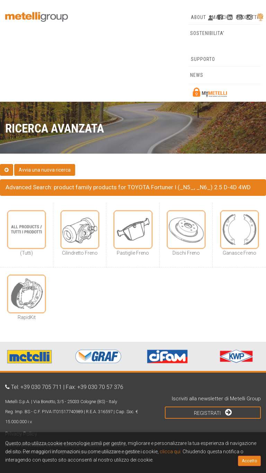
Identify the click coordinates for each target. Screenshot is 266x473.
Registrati (213, 412)
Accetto (249, 460)
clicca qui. (170, 451)
